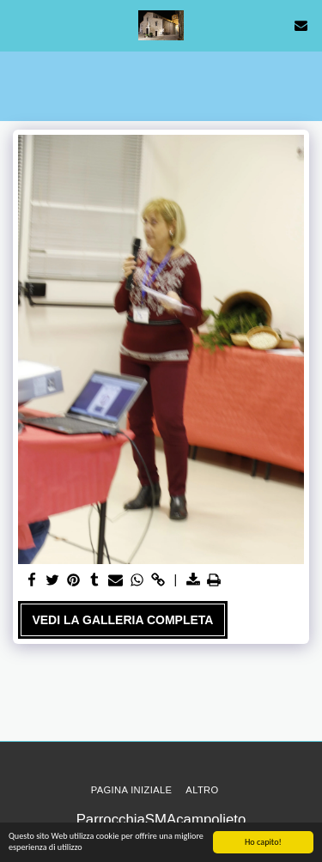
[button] (18, 24)
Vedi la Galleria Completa (122, 620)
